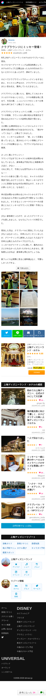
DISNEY (24, 608)
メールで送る (28, 333)
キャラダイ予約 (38, 548)
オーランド (5, 668)
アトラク (16, 565)
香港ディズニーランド (26, 622)
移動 (16, 595)
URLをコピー (39, 333)
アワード (5, 620)
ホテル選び (22, 548)
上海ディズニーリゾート (14, 2)
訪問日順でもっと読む (22, 526)
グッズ (26, 573)
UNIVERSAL (13, 658)
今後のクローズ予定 (25, 651)
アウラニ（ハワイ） (25, 634)
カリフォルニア (23, 613)
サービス (37, 587)
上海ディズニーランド (21, 559)
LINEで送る (18, 333)
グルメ (37, 565)
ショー (26, 565)
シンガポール (6, 672)
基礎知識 (35, 543)
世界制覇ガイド (31, 2)
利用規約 (5, 633)
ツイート (7, 333)
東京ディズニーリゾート (27, 643)
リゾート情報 (17, 581)
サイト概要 (5, 625)
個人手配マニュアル (9, 548)
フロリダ (20, 618)
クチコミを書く (7, 616)
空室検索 (37, 372)
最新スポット (8, 552)
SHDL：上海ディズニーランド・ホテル (16, 50)
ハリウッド (5, 663)
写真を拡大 (23, 268)
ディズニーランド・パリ (27, 630)
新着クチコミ (23, 543)
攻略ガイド (7, 543)
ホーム (4, 608)
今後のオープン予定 (25, 647)
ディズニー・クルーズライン (28, 639)
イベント (16, 573)
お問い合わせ (6, 629)
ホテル (16, 587)
